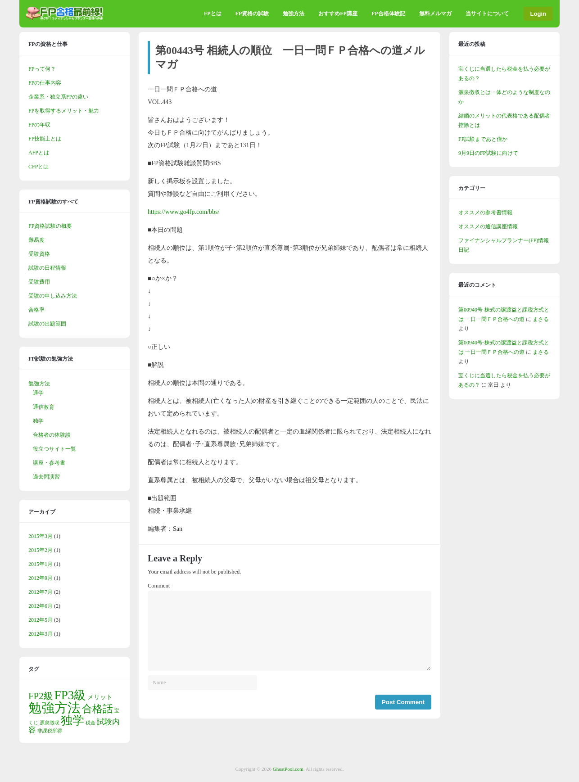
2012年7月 (40, 592)
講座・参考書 (49, 463)
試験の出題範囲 (47, 324)
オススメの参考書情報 (485, 212)
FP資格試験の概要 (50, 226)
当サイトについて (487, 13)
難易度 (36, 240)
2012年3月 (40, 634)
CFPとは (38, 166)
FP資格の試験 (252, 13)
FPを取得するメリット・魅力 (63, 111)
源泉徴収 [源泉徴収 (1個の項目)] (49, 722)
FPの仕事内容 (44, 83)
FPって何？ (42, 69)
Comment (159, 586)
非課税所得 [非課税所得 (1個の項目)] (49, 730)
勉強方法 (293, 13)
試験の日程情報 (47, 268)
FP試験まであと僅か (482, 139)
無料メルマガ (435, 13)
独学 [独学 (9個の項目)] (72, 720)
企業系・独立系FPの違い (58, 97)
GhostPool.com (288, 769)
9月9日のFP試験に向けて (488, 153)
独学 (38, 421)
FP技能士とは (44, 139)
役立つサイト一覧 (54, 449)
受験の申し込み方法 (52, 296)
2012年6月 (40, 606)
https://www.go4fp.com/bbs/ (183, 211)
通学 (38, 393)
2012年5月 (40, 620)
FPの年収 (39, 125)
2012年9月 (40, 578)
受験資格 (39, 254)
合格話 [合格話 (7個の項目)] (97, 708)
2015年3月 (40, 536)
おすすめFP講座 (337, 13)
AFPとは (38, 152)
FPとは (213, 13)
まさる (541, 319)
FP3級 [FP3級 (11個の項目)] (70, 695)
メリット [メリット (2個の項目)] (100, 697)
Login (538, 13)
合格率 (36, 310)
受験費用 (39, 282)
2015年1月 (40, 564)
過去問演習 (46, 477)
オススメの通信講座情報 (488, 226)
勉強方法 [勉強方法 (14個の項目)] (54, 708)
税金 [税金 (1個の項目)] (90, 722)
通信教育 (43, 407)
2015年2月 (40, 550)
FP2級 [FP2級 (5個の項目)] (40, 696)
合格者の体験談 (52, 435)
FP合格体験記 (388, 13)
